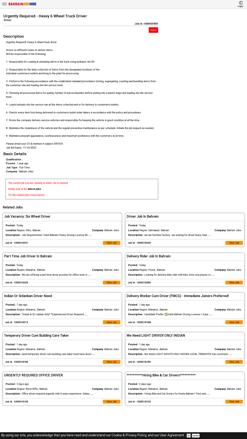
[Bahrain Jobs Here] (22, 5)
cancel (196, 435)
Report (153, 30)
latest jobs (34, 188)
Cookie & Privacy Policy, (130, 435)
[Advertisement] (206, 107)
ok (189, 435)
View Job (111, 241)
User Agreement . (173, 435)
